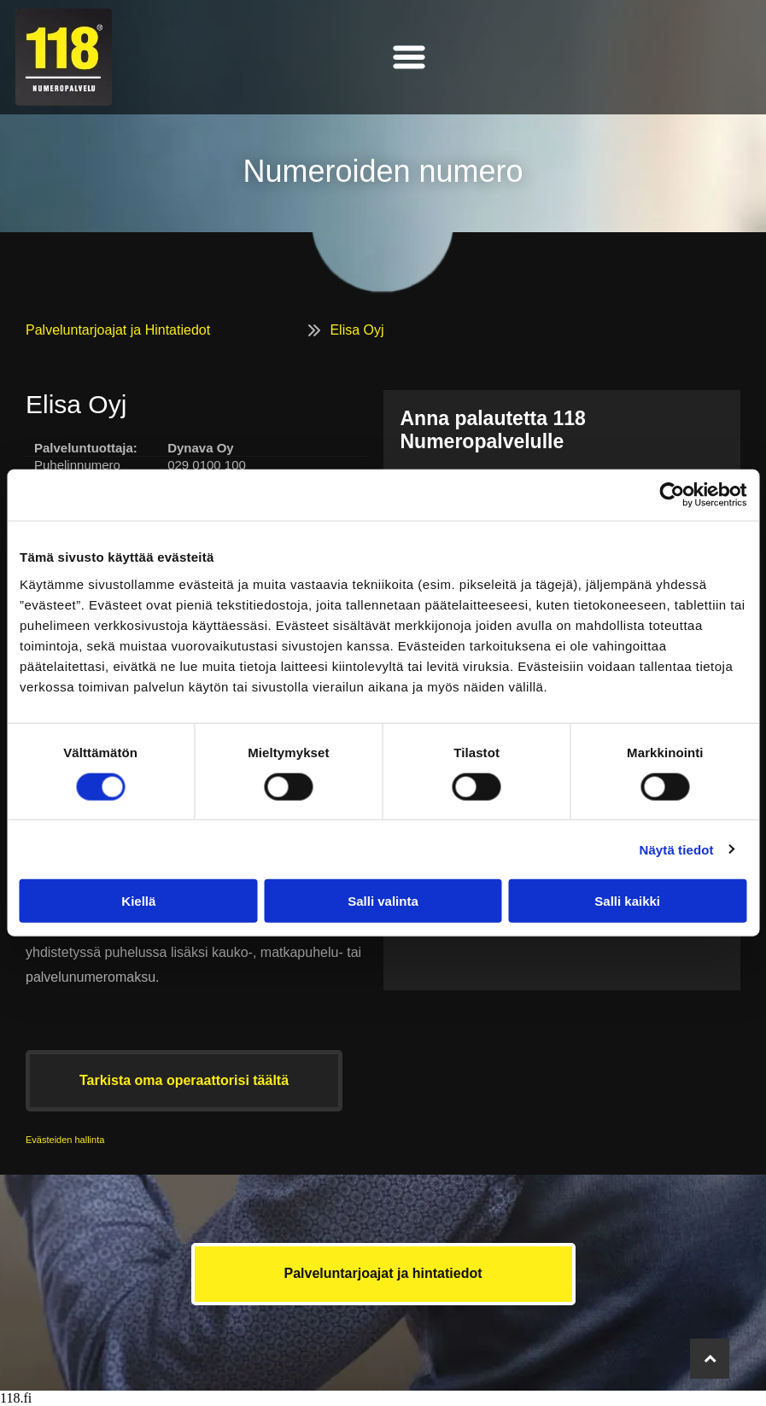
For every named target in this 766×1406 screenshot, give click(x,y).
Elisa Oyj (356, 330)
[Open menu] (409, 57)
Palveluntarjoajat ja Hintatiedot (118, 330)
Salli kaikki (627, 901)
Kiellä (138, 901)
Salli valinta (383, 901)
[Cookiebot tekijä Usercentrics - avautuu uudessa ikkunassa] (671, 495)
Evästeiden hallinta (65, 1140)
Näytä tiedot (677, 849)
